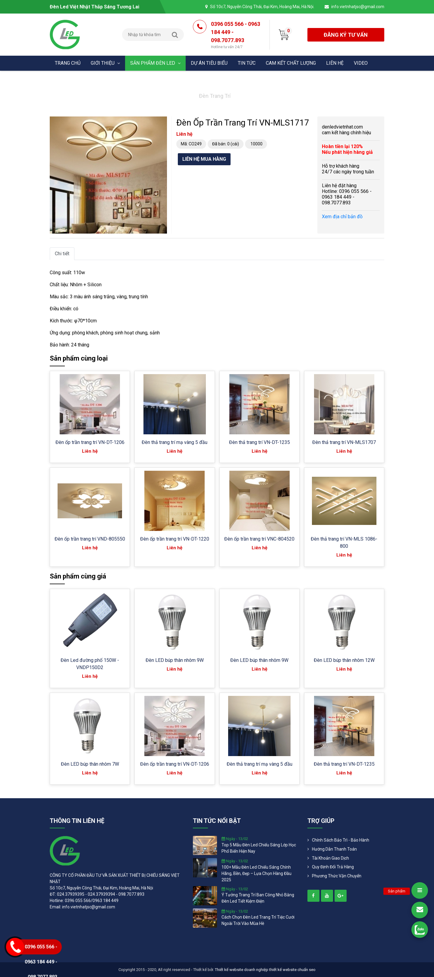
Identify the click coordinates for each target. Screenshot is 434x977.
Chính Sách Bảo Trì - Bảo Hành (340, 840)
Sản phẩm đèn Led (155, 63)
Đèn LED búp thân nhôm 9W (175, 660)
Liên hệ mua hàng (204, 159)
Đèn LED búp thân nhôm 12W (344, 660)
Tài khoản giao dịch (330, 858)
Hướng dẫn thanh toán (334, 849)
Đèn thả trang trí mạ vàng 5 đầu (174, 442)
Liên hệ (335, 63)
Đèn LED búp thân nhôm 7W (90, 764)
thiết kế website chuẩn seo (292, 969)
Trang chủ (67, 63)
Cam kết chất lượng (291, 63)
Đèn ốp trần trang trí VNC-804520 (259, 539)
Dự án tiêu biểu (209, 63)
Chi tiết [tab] (62, 253)
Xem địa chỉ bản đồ (342, 216)
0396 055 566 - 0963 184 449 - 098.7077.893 (235, 35)
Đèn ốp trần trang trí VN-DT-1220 (174, 539)
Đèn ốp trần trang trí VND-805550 (90, 539)
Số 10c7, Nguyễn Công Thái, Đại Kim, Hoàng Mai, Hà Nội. (262, 6)
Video (361, 63)
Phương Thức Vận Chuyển (336, 875)
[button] (161, 122)
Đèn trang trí (215, 96)
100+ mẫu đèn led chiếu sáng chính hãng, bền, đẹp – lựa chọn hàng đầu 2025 (256, 873)
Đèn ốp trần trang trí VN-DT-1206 (89, 442)
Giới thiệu (105, 63)
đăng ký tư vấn (346, 35)
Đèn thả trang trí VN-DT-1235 (259, 442)
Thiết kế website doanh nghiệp (241, 969)
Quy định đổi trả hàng (333, 866)
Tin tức (247, 63)
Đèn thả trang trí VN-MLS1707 (344, 442)
